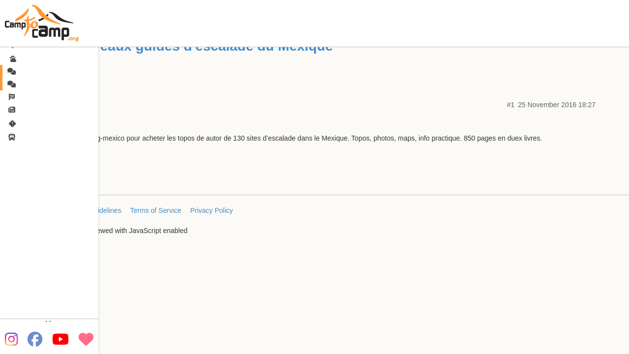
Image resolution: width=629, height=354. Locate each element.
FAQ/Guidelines (97, 210)
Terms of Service (155, 210)
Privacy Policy (211, 210)
